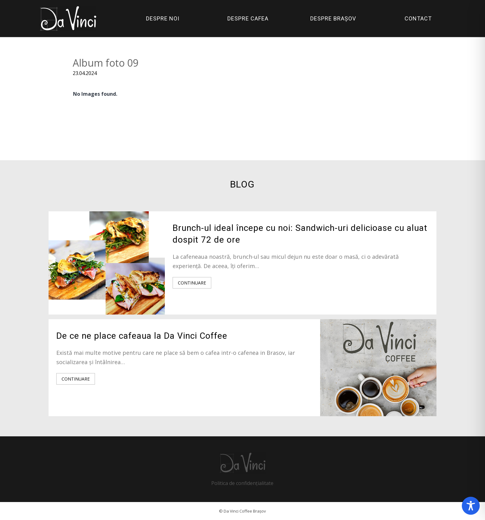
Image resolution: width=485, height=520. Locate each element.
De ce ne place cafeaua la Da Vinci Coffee (141, 336)
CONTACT (418, 18)
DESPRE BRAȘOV (333, 18)
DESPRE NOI (162, 18)
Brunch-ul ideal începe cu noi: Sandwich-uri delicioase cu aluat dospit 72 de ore (300, 234)
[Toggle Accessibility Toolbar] (470, 505)
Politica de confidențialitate (242, 483)
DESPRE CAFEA (247, 18)
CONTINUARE (192, 283)
